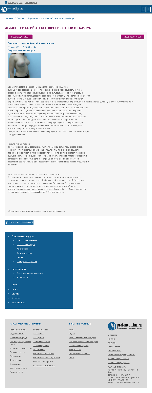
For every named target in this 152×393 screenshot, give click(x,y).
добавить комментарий (19, 222)
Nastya (34, 47)
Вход (21, 3)
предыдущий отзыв (20, 37)
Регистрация (13, 3)
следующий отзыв (132, 37)
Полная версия (31, 3)
